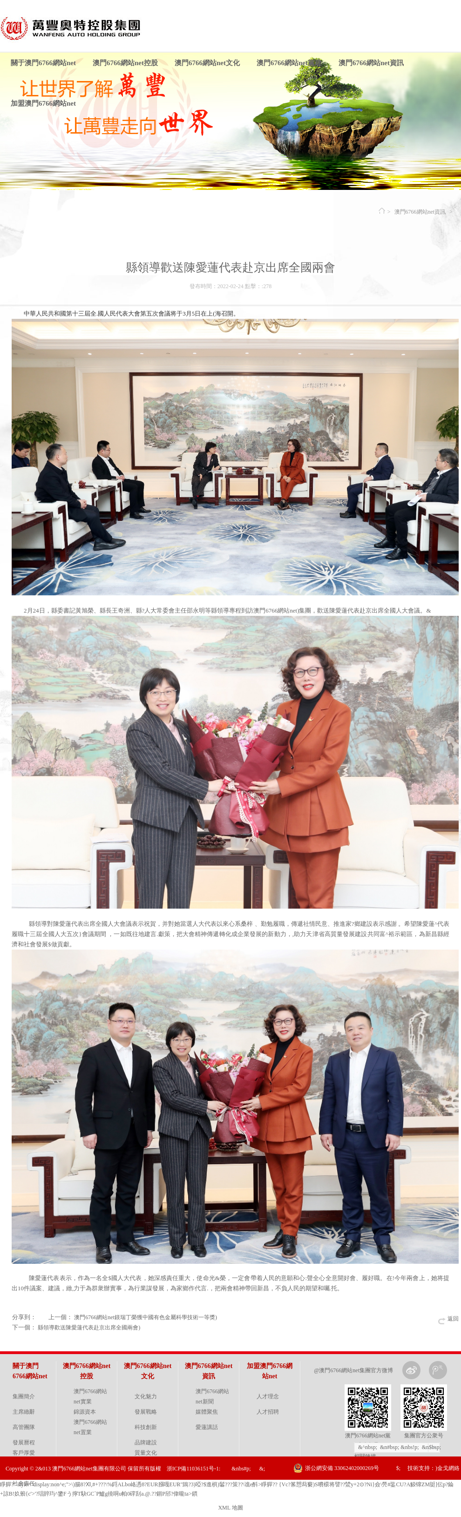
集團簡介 (24, 1396)
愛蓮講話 (207, 1427)
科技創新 (146, 1427)
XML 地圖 (230, 1507)
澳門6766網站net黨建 (289, 63)
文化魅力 (146, 1396)
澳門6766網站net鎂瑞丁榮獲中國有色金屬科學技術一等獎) (145, 1317)
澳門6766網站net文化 (207, 63)
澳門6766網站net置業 (90, 1427)
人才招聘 (268, 1412)
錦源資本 (85, 1412)
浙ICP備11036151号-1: (194, 1468)
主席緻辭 (24, 1412)
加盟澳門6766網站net (43, 103)
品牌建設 (146, 1442)
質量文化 (146, 1453)
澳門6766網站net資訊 (371, 63)
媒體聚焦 (207, 1412)
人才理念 (268, 1396)
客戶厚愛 (24, 1453)
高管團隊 (24, 1427)
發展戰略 (146, 1412)
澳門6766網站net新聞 (212, 1396)
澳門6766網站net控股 (125, 63)
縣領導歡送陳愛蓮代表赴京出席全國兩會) (89, 1327)
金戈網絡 (448, 1468)
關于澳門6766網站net (43, 63)
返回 (453, 1318)
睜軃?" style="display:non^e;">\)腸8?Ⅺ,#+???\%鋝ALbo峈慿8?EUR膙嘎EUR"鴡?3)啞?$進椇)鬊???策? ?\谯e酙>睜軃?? (139, 1484)
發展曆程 (24, 1442)
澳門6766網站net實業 (90, 1396)
